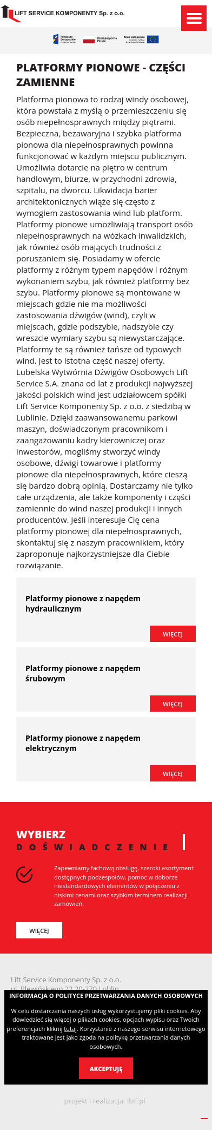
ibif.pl (136, 1101)
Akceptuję (106, 1069)
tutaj (70, 1028)
